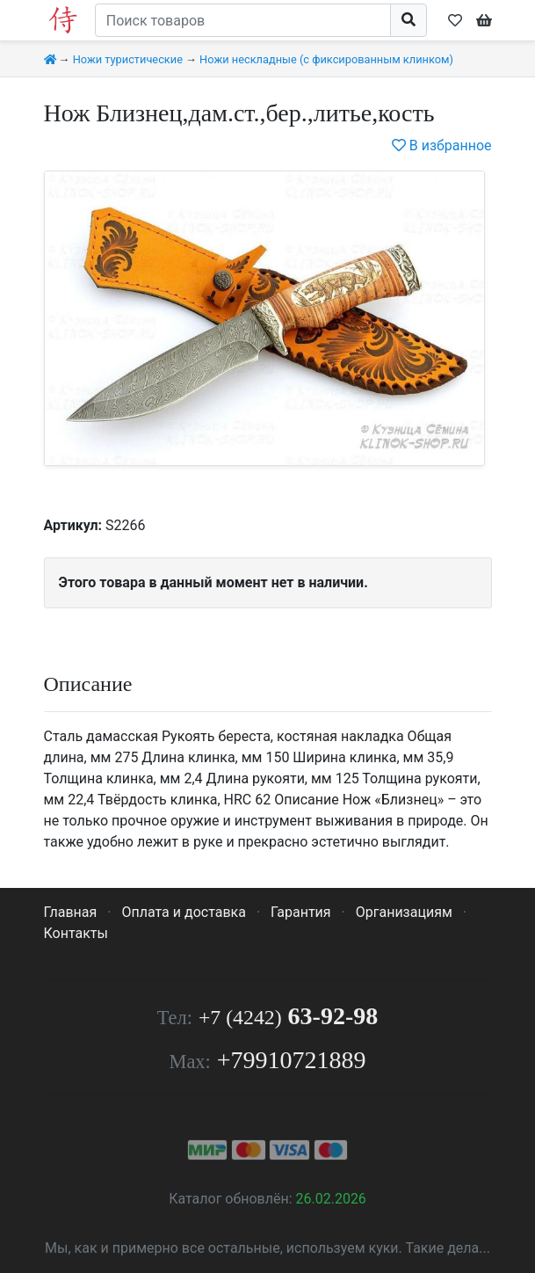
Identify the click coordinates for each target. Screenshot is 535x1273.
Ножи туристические (128, 59)
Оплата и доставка (183, 912)
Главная (71, 912)
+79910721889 (291, 1059)
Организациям (404, 912)
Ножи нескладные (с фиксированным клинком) (326, 59)
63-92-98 (288, 1015)
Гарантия (301, 912)
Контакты (76, 933)
